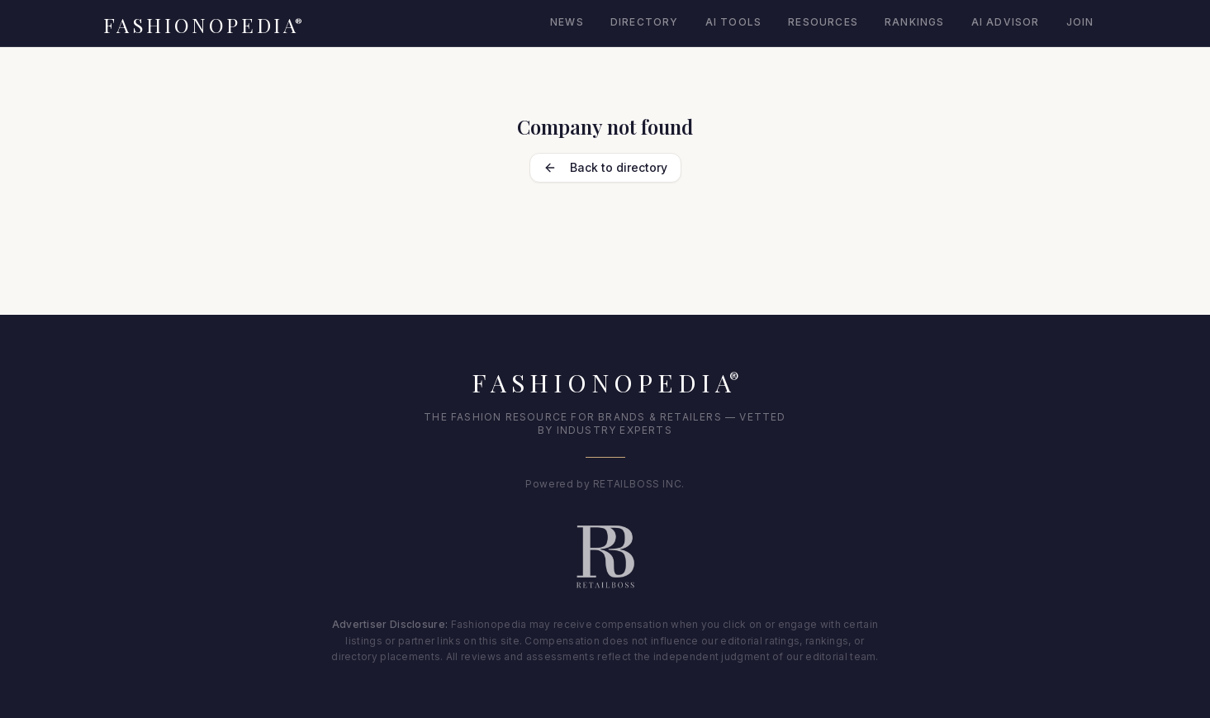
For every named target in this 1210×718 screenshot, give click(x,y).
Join (1080, 22)
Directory (644, 22)
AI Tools (733, 22)
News (567, 22)
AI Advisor (1005, 22)
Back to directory (605, 167)
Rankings (915, 22)
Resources (823, 22)
